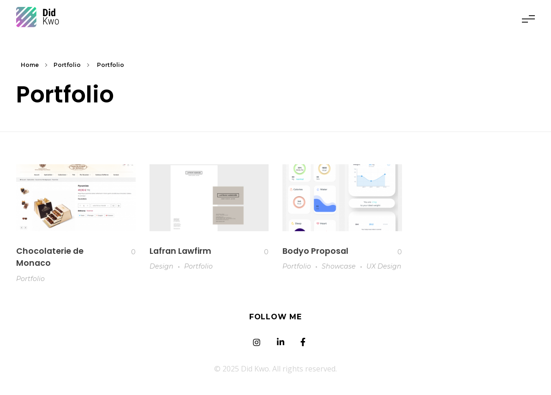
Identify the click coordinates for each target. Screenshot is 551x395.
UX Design (383, 266)
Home (30, 64)
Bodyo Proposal (315, 251)
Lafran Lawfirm (180, 251)
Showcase (339, 266)
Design (162, 266)
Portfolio (67, 64)
